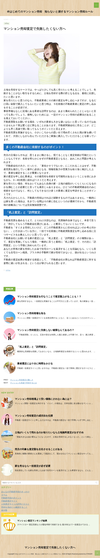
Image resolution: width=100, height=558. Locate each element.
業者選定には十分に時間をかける (35, 364)
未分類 (4, 510)
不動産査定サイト (9, 501)
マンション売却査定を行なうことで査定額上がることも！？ (49, 297)
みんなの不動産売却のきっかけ (15, 492)
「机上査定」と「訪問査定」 (32, 347)
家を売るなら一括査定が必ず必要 (32, 466)
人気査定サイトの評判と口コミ (15, 504)
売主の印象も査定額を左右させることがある (38, 449)
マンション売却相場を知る (31, 313)
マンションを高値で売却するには (23, 383)
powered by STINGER (85, 554)
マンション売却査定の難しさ (21, 380)
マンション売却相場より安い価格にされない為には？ (43, 399)
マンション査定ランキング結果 (32, 521)
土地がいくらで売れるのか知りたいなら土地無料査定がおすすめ (49, 432)
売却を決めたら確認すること (14, 507)
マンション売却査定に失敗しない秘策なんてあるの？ (45, 330)
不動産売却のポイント (11, 498)
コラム (8, 270)
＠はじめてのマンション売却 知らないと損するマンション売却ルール (50, 11)
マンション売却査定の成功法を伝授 (34, 416)
